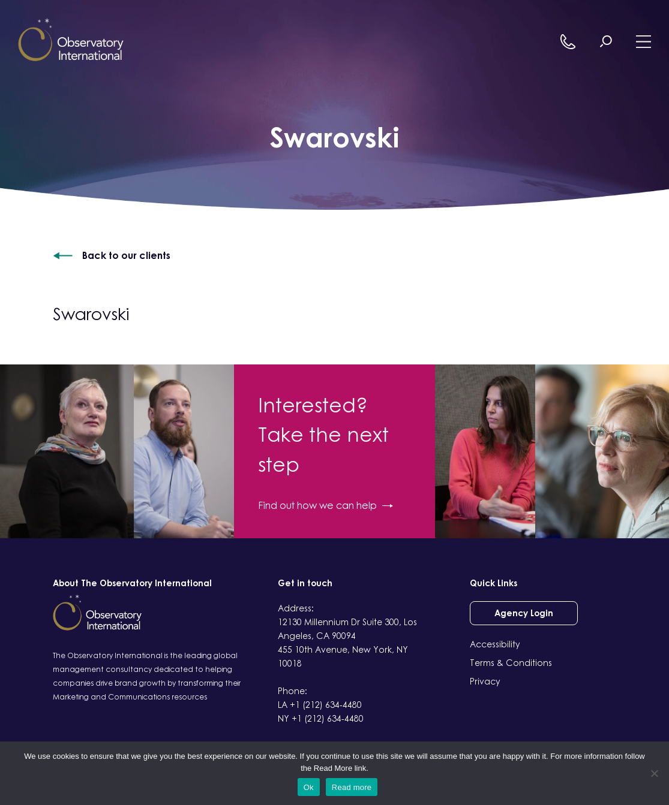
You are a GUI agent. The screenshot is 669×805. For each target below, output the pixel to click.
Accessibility (495, 644)
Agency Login (523, 613)
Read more (352, 787)
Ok (309, 787)
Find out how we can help (325, 505)
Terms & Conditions (511, 663)
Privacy (485, 681)
